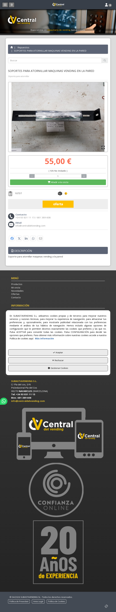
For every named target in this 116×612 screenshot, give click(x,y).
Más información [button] (44, 338)
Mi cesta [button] (15, 287)
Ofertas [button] (15, 294)
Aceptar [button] (58, 352)
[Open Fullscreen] (103, 147)
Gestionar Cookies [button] (58, 368)
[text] (55, 60)
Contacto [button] (16, 297)
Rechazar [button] (58, 360)
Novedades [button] (17, 290)
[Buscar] (105, 60)
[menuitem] (58, 284)
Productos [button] (16, 284)
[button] (58, 5)
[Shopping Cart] (58, 182)
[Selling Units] (58, 176)
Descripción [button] (21, 251)
